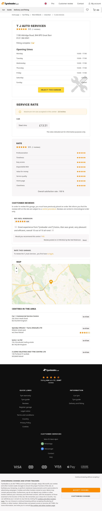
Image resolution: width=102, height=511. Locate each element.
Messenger (47, 449)
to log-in (50, 254)
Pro (52, 3)
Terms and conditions (25, 415)
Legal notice (25, 411)
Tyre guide (25, 399)
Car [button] (32, 43)
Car (3, 10)
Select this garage (51, 90)
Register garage (25, 407)
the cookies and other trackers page (43, 505)
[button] (28, 29)
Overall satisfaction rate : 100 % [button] (51, 191)
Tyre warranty (25, 395)
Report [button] (85, 240)
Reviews (25, 403)
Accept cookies (80, 490)
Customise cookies (80, 496)
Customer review (66, 3)
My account (94, 3)
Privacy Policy (25, 422)
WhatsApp (46, 443)
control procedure (49, 209)
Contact (80, 3)
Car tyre (76, 395)
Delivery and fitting (21, 10)
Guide (9, 10)
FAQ (51, 457)
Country (25, 419)
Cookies (25, 426)
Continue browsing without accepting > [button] (87, 477)
